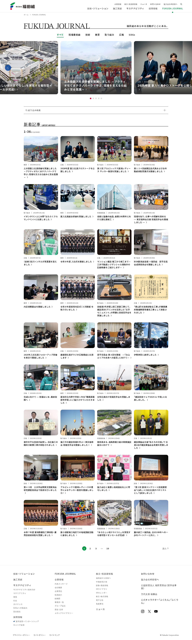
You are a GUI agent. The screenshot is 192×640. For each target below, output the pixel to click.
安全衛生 (17, 611)
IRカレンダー (101, 592)
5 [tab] (101, 98)
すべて (60, 34)
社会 (15, 600)
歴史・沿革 (59, 609)
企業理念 (58, 591)
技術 (87, 34)
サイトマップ (54, 635)
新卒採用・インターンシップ (27, 621)
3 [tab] (96, 98)
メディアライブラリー (64, 613)
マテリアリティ (19, 593)
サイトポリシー (40, 635)
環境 (15, 597)
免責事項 (99, 603)
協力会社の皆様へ (150, 579)
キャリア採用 (18, 625)
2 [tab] (93, 98)
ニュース (100, 609)
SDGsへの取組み (20, 608)
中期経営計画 (101, 581)
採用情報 (17, 616)
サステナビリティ (22, 585)
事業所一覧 (59, 602)
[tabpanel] (96, 67)
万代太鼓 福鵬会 (149, 593)
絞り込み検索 (34, 110)
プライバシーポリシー (21, 635)
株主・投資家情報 (104, 573)
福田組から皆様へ (103, 578)
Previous (8, 68)
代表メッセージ (61, 584)
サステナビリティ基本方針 (24, 589)
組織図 (57, 598)
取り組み (109, 34)
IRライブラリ (101, 589)
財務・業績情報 (102, 585)
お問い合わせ (148, 573)
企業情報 (59, 579)
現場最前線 (74, 34)
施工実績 (17, 579)
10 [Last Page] (108, 548)
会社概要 (58, 587)
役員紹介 (58, 595)
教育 (97, 34)
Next (184, 68)
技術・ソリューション (24, 573)
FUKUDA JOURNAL (65, 573)
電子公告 (99, 600)
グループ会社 (60, 606)
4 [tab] (98, 98)
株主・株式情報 (102, 596)
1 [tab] (90, 98)
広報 (121, 34)
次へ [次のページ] (164, 548)
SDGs (132, 34)
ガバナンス (18, 604)
